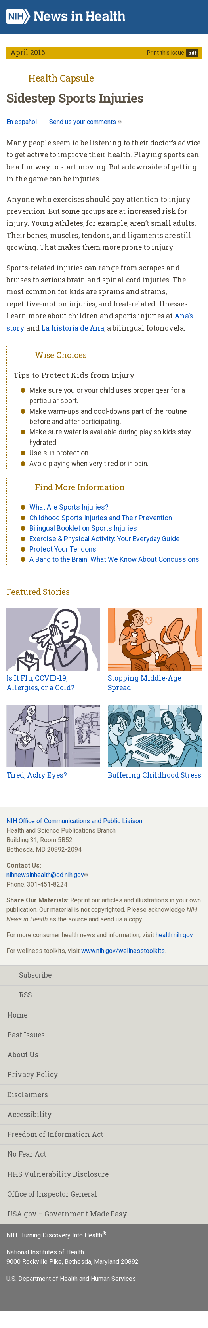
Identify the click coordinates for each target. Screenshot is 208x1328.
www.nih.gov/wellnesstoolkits (123, 951)
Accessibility (29, 1114)
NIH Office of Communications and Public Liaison (74, 821)
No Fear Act (26, 1154)
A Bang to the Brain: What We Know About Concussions (114, 559)
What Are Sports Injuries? (69, 507)
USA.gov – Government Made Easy (67, 1213)
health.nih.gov (174, 935)
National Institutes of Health (45, 1252)
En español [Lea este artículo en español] (21, 122)
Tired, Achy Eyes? (36, 775)
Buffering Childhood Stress (154, 775)
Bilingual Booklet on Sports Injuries (83, 528)
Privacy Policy (32, 1074)
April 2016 (27, 52)
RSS (19, 994)
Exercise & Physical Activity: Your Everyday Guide (104, 539)
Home (17, 1015)
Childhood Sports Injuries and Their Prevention (100, 518)
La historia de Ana (72, 328)
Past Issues (26, 1034)
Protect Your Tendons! (63, 549)
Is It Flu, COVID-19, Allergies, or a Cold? (40, 683)
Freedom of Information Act (55, 1134)
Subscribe (29, 975)
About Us (22, 1054)
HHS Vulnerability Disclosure (58, 1174)
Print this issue (165, 52)
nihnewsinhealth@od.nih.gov (45, 875)
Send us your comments (83, 122)
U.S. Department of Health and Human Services (71, 1278)
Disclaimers (27, 1094)
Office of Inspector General (52, 1194)
